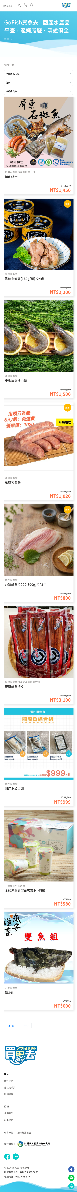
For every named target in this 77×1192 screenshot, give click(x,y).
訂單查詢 (8, 1119)
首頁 (6, 39)
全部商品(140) (13, 73)
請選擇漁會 (11, 91)
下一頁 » (25, 1025)
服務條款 (8, 1094)
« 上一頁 (10, 1025)
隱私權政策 (9, 1087)
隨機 (8, 82)
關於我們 (8, 1081)
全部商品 (8, 1113)
